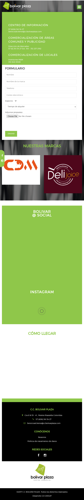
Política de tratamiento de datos (42, 441)
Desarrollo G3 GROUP (42, 496)
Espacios (11, 101)
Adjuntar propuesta (13, 112)
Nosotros (42, 437)
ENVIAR (11, 134)
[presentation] (24, 126)
